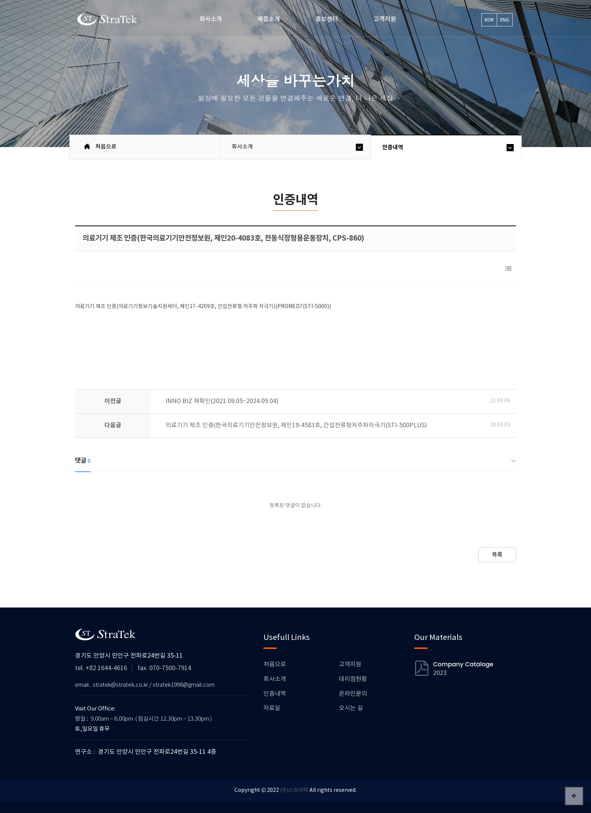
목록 (497, 554)
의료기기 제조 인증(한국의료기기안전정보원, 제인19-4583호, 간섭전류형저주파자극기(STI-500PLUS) (296, 425)
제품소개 (268, 19)
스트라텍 (108, 19)
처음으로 (274, 664)
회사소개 (210, 19)
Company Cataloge (463, 664)
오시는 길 (351, 708)
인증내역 (392, 147)
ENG (504, 20)
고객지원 (385, 19)
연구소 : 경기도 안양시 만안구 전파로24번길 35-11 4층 (145, 752)
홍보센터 (326, 19)
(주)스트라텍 (294, 790)
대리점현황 (353, 679)
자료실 (271, 708)
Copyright (247, 790)
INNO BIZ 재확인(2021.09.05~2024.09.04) (222, 401)
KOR (489, 20)
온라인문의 (353, 693)
